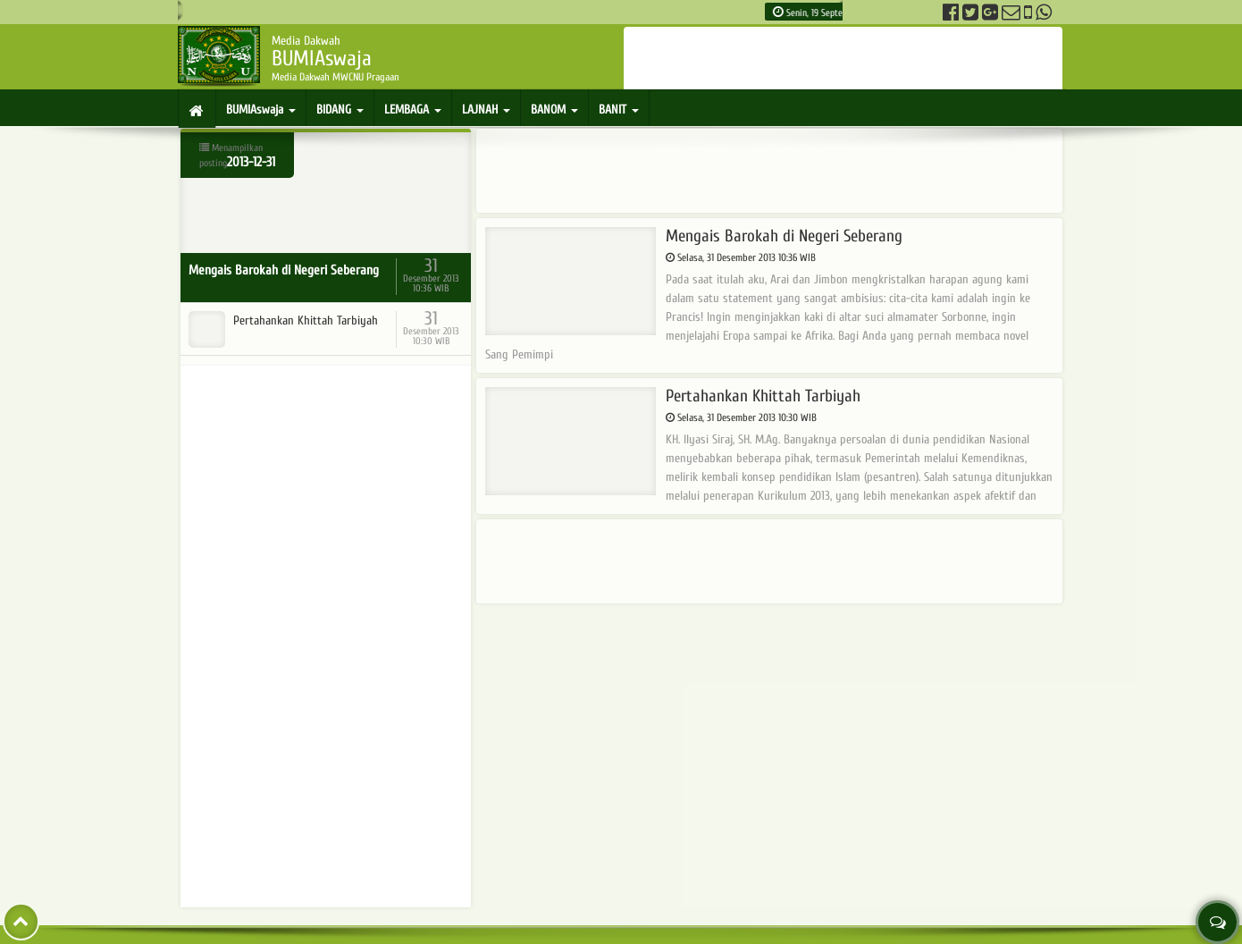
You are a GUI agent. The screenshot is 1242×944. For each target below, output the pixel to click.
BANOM (554, 109)
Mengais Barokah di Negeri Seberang (693, 236)
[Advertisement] (843, 58)
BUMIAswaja (261, 109)
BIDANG (340, 109)
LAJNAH (486, 109)
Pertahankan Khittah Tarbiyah (672, 396)
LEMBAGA (412, 109)
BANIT (619, 109)
